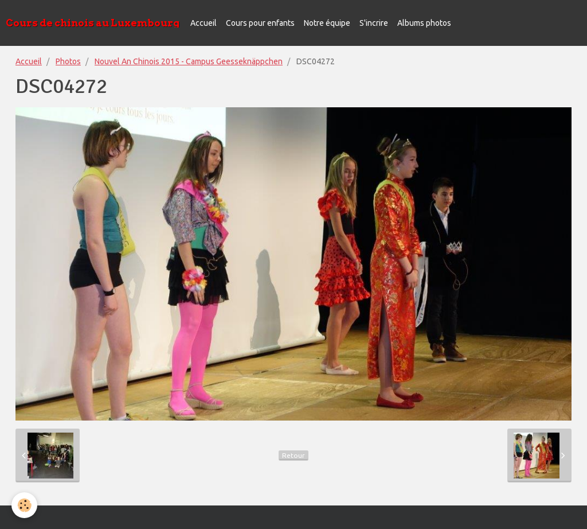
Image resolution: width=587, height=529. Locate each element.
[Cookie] (24, 505)
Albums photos (424, 23)
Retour (293, 455)
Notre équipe (327, 23)
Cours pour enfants (260, 23)
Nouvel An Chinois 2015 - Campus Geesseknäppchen (189, 61)
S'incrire (373, 23)
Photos (68, 61)
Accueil (203, 23)
